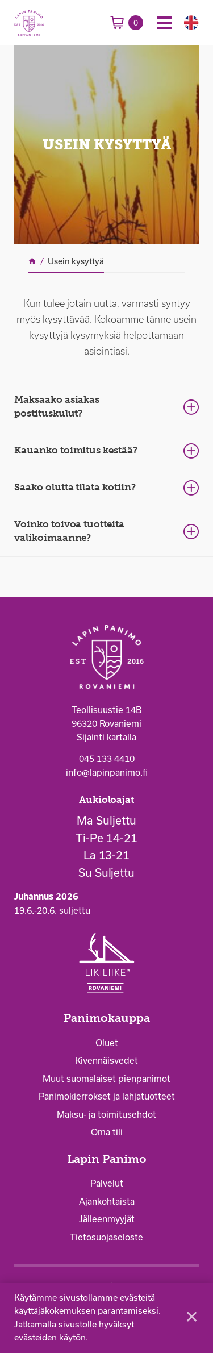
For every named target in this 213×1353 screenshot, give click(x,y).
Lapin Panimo (107, 1158)
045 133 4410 (107, 758)
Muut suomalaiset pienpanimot (106, 1078)
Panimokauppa (107, 1018)
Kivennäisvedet (106, 1060)
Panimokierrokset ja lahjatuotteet (107, 1096)
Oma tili (107, 1132)
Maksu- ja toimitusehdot (106, 1114)
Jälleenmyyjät (107, 1219)
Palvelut (106, 1183)
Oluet (106, 1043)
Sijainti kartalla (106, 737)
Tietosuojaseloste (106, 1237)
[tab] (106, 407)
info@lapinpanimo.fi (107, 772)
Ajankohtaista (107, 1201)
